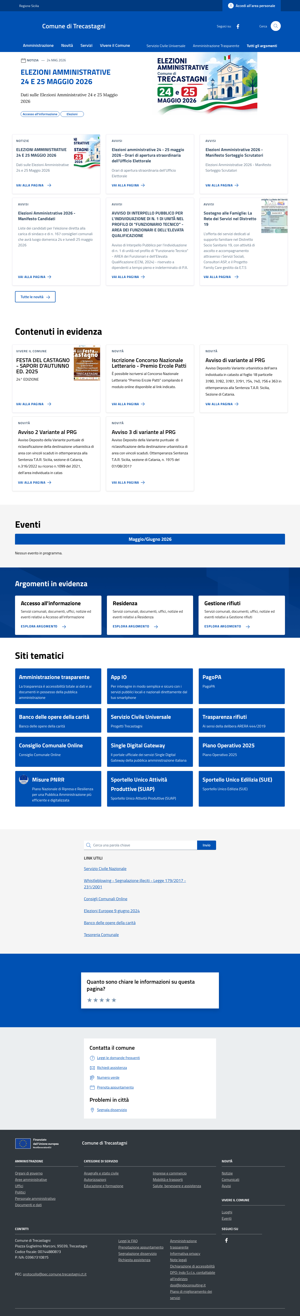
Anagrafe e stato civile (101, 1173)
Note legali (178, 1260)
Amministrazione (38, 45)
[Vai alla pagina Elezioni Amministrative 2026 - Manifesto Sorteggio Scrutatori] (223, 183)
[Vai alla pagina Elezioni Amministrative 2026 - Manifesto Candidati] (35, 275)
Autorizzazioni (95, 1179)
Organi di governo (29, 1173)
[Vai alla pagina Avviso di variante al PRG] (223, 402)
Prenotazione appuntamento (141, 1247)
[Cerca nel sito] (276, 26)
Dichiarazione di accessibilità (192, 1266)
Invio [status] (206, 845)
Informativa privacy (185, 1253)
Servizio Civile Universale (165, 45)
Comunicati (230, 1179)
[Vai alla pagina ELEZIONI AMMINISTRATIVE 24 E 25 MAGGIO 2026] (32, 183)
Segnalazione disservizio (137, 1253)
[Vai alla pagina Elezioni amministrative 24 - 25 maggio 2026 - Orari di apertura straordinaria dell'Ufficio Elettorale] (129, 183)
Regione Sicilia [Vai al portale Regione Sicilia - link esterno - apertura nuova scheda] (29, 5)
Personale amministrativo (35, 1198)
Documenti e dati (28, 1205)
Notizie (227, 1173)
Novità (67, 45)
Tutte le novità (35, 297)
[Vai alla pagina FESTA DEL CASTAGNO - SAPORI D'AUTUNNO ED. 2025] (32, 402)
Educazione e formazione (103, 1186)
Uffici (19, 1186)
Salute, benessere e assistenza (177, 1186)
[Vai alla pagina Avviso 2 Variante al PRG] (35, 480)
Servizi (86, 45)
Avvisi (226, 1186)
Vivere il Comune (115, 45)
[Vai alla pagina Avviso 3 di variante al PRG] (129, 480)
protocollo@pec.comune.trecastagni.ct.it (54, 1274)
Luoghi (227, 1212)
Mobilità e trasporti (168, 1179)
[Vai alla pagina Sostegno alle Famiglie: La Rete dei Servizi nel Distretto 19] (220, 275)
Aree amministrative (31, 1179)
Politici (20, 1192)
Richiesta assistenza (134, 1260)
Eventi (227, 1218)
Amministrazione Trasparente (216, 45)
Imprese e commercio (170, 1173)
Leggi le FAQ (128, 1241)
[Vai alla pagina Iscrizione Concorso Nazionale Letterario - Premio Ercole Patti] (129, 402)
